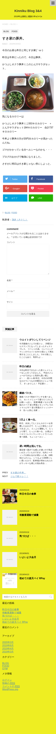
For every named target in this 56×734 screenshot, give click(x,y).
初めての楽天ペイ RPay (32, 578)
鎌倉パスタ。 (26, 393)
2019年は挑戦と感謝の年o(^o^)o (28, 722)
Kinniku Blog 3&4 (28, 11)
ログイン (7, 680)
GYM (5, 668)
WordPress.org (10, 689)
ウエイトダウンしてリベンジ (34, 339)
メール (10, 291)
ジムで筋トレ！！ (19, 476)
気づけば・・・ (27, 536)
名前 (9, 280)
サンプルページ (30, 709)
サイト (10, 302)
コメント (11, 242)
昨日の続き (25, 366)
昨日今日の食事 (27, 494)
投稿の (8, 683)
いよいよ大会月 (27, 557)
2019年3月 (8, 651)
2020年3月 (8, 642)
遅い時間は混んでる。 (31, 446)
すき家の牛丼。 (18, 472)
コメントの (11, 686)
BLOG (7, 212)
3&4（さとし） (20, 219)
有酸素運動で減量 (29, 515)
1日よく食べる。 (28, 419)
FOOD (14, 212)
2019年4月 (8, 648)
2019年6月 (8, 645)
